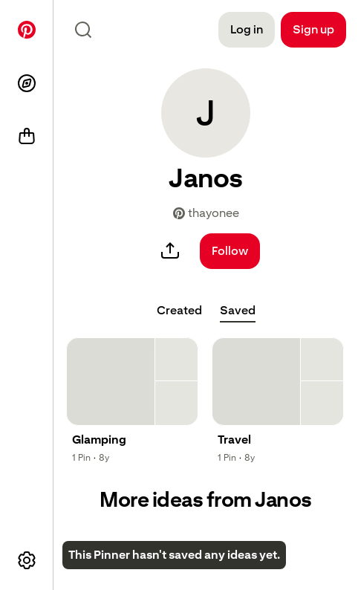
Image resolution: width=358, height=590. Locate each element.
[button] (205, 113)
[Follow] (230, 251)
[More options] (27, 560)
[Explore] (27, 83)
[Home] (27, 30)
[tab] (179, 310)
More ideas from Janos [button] (206, 499)
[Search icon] (83, 30)
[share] (170, 251)
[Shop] (27, 137)
